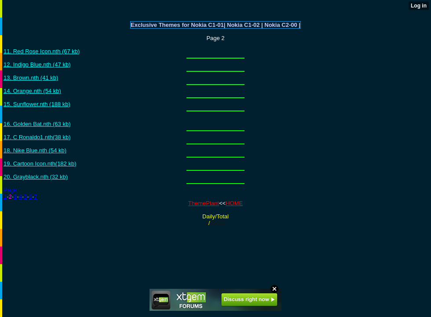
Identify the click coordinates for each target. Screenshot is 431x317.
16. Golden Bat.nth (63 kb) (37, 124)
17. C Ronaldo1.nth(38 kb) (37, 137)
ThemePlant (203, 203)
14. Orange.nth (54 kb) (32, 91)
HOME (234, 203)
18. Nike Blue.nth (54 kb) (35, 150)
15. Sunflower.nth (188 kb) (37, 104)
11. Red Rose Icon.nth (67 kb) (42, 51)
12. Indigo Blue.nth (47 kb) (37, 64)
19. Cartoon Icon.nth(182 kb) (40, 163)
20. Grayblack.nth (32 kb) (36, 176)
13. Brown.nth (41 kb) (31, 77)
